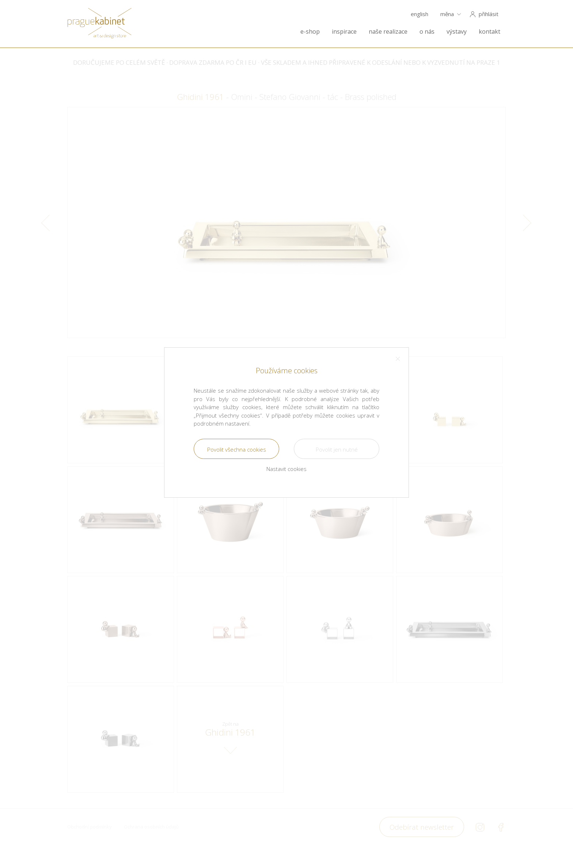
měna (447, 14)
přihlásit (488, 14)
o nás (427, 32)
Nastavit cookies (286, 468)
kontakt (489, 32)
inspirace (344, 32)
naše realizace (388, 32)
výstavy (457, 32)
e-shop (310, 32)
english (419, 14)
